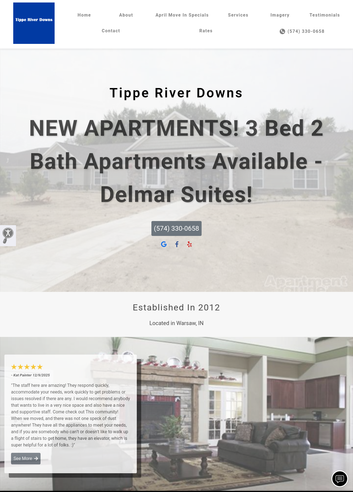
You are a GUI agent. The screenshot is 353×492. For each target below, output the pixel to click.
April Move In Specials (182, 15)
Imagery (280, 15)
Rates (206, 30)
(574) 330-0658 (302, 31)
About (126, 15)
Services (238, 15)
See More (26, 458)
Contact (111, 30)
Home (84, 15)
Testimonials (324, 15)
